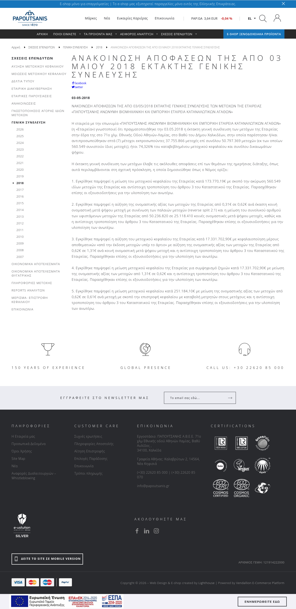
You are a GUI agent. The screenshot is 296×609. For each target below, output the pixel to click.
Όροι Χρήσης (22, 451)
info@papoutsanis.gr (153, 486)
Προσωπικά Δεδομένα (29, 444)
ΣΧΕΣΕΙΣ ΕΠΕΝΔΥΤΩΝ (32, 58)
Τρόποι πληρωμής (88, 473)
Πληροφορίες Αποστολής (94, 444)
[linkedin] (146, 530)
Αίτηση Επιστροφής (89, 451)
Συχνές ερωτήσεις (88, 436)
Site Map (18, 458)
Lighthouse (206, 583)
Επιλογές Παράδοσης (91, 458)
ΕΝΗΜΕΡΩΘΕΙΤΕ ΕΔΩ (262, 602)
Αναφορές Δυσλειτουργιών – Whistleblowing (34, 475)
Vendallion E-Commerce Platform (260, 583)
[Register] (230, 398)
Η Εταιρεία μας (23, 436)
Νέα (15, 466)
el (250, 18)
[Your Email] (196, 398)
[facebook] (136, 530)
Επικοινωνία (83, 466)
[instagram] (156, 530)
